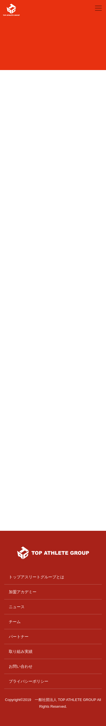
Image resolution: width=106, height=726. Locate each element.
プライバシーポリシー (28, 681)
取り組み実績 (21, 651)
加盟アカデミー (22, 592)
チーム (15, 621)
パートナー (19, 636)
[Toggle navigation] (98, 8)
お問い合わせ (21, 666)
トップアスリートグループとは (36, 577)
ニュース (17, 606)
